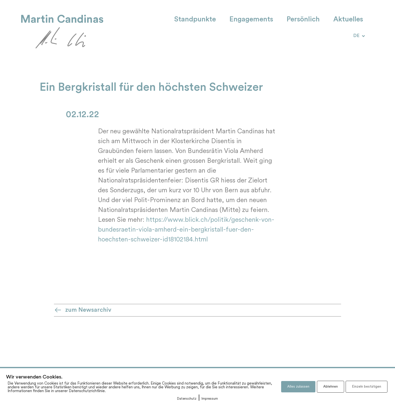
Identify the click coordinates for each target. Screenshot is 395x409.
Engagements (251, 19)
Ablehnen (330, 387)
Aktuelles (348, 19)
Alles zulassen (298, 387)
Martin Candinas (62, 19)
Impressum (210, 398)
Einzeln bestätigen (366, 387)
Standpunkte (195, 19)
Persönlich (303, 19)
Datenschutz (186, 398)
